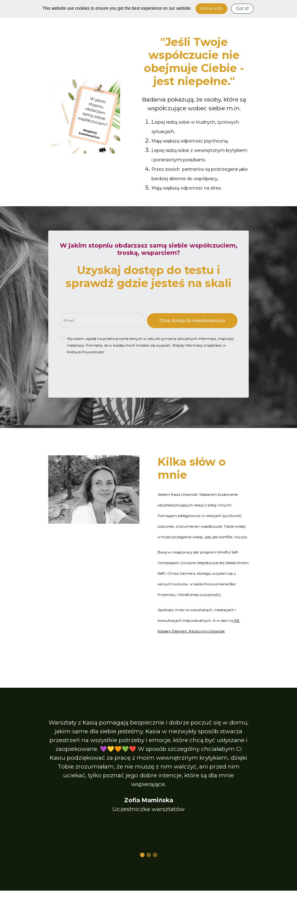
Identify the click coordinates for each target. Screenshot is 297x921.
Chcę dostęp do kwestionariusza (192, 320)
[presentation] (106, 374)
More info (211, 8)
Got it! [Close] (242, 8)
